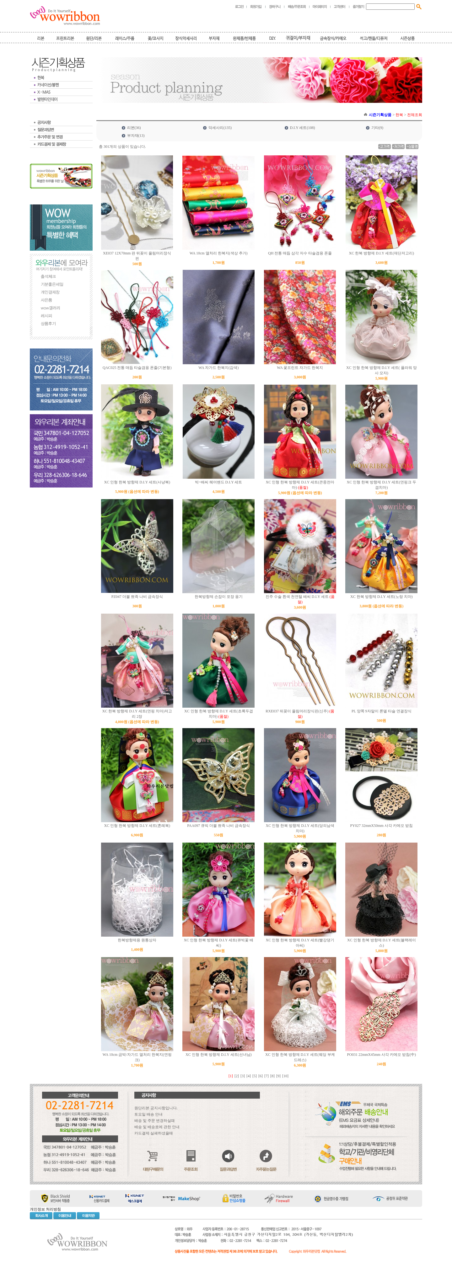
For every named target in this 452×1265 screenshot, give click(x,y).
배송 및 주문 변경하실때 (154, 1120)
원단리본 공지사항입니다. (156, 1108)
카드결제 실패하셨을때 (153, 1133)
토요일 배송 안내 (148, 1114)
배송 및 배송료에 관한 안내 (157, 1127)
